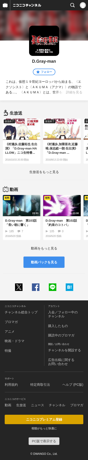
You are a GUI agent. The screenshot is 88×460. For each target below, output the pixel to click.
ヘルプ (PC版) (72, 384)
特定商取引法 (40, 384)
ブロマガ (11, 322)
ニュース (37, 405)
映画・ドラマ (14, 341)
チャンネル (57, 405)
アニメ (10, 331)
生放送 (21, 405)
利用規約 (11, 384)
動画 (8, 405)
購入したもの (58, 326)
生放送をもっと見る (44, 172)
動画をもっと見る (44, 248)
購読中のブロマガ (61, 335)
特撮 (8, 350)
